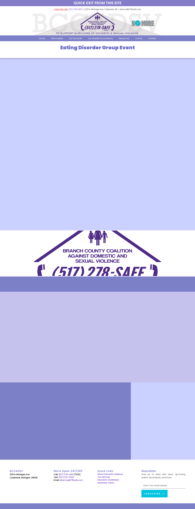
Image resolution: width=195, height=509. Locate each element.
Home (42, 38)
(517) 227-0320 (66, 476)
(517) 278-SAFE (75, 9)
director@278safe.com (71, 479)
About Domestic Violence (110, 473)
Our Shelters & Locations (100, 38)
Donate (152, 38)
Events (138, 38)
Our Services (75, 38)
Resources (124, 38)
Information (57, 38)
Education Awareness (108, 479)
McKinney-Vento (106, 481)
